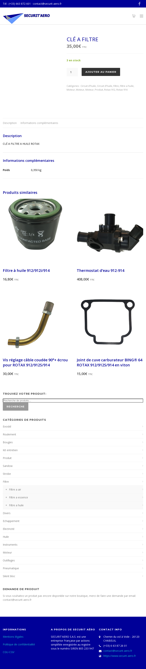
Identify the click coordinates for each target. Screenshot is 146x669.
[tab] (10, 123)
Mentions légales (13, 636)
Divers (7, 513)
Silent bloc (9, 576)
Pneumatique (11, 568)
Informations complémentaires (39, 123)
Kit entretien (10, 450)
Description (10, 123)
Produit (99, 89)
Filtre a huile (127, 86)
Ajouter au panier (100, 71)
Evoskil (7, 426)
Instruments (10, 544)
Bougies (8, 442)
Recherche (16, 406)
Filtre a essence (18, 497)
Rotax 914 (121, 89)
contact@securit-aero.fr (47, 3)
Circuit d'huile (88, 86)
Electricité (8, 529)
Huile (6, 536)
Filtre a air (15, 489)
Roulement (9, 434)
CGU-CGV (8, 652)
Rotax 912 (109, 89)
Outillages (9, 560)
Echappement (11, 521)
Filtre (116, 86)
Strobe (7, 474)
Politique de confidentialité (19, 644)
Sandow (8, 466)
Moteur (71, 89)
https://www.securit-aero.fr (119, 656)
